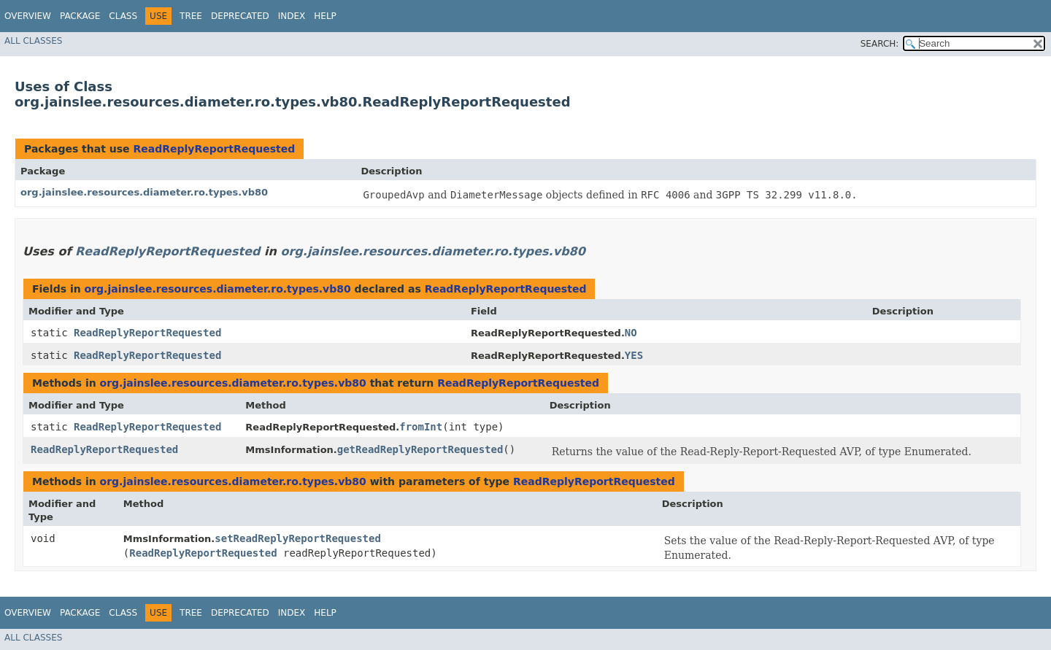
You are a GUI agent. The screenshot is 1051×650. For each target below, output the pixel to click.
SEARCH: (880, 44)
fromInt (420, 427)
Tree (191, 16)
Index (292, 16)
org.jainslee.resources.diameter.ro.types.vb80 (144, 192)
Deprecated (240, 16)
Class (123, 16)
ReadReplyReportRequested (214, 149)
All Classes (33, 41)
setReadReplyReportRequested (298, 538)
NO (631, 332)
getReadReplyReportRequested (420, 449)
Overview (27, 16)
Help (325, 16)
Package (80, 16)
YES (634, 355)
